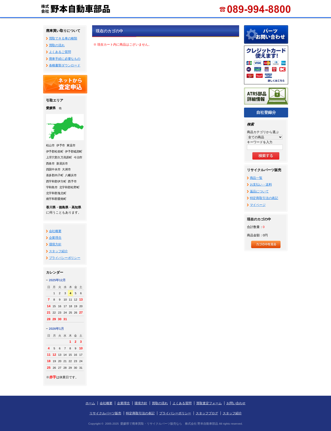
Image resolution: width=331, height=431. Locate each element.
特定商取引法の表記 (264, 198)
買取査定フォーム (209, 403)
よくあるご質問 (60, 52)
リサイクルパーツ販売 (105, 413)
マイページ (258, 205)
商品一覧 (256, 178)
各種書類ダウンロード (65, 65)
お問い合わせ (235, 403)
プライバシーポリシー (65, 258)
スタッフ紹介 (58, 251)
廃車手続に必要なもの (65, 59)
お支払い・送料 (261, 184)
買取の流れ (57, 45)
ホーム (90, 403)
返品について (259, 191)
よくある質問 (182, 403)
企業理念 (55, 238)
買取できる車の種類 (63, 38)
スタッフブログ (207, 413)
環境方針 (55, 244)
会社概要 (55, 231)
